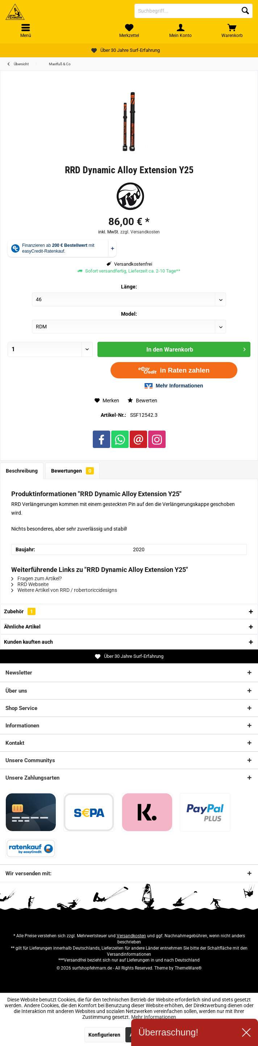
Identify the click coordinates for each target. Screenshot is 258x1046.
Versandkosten (131, 935)
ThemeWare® (188, 968)
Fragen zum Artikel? (36, 578)
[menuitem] (232, 30)
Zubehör (20, 611)
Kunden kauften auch (28, 642)
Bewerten (142, 400)
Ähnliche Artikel (22, 627)
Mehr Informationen (153, 1017)
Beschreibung (22, 471)
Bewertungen (72, 470)
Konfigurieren (104, 1035)
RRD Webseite (30, 584)
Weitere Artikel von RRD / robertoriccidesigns (64, 590)
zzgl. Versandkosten (140, 231)
